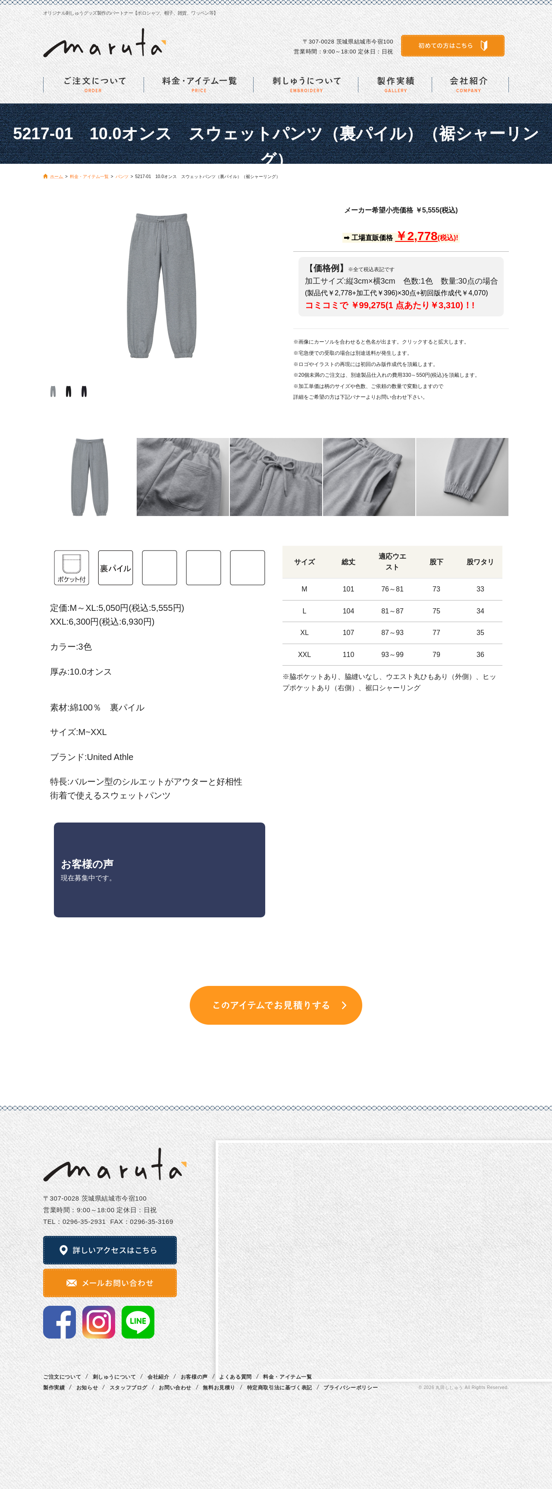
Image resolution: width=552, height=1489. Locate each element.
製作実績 (54, 1388)
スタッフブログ (128, 1388)
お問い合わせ (175, 1388)
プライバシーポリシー (350, 1388)
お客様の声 (194, 1377)
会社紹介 (158, 1377)
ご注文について (62, 1377)
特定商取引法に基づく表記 (279, 1388)
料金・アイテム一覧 (287, 1377)
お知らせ (87, 1388)
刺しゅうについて (114, 1377)
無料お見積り (219, 1388)
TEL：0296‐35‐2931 (74, 1221)
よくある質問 (235, 1377)
